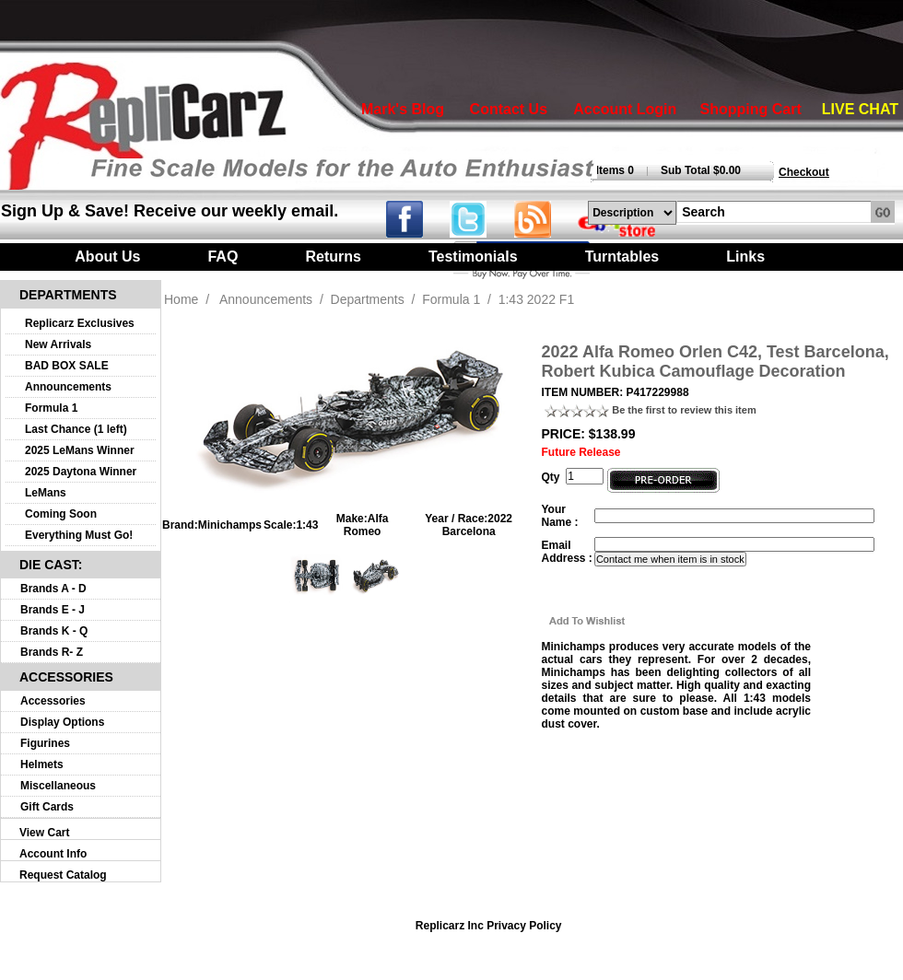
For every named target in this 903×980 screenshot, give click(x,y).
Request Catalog (63, 875)
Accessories (53, 700)
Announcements (68, 386)
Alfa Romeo (366, 525)
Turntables (622, 256)
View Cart (44, 832)
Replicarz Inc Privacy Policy (489, 925)
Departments (368, 299)
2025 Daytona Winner (80, 471)
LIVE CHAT (860, 109)
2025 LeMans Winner (80, 450)
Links (745, 256)
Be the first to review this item (684, 409)
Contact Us (508, 109)
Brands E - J (52, 609)
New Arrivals (58, 344)
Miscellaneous (58, 785)
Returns (332, 256)
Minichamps (230, 525)
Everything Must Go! (79, 535)
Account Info (53, 853)
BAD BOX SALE (67, 365)
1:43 (307, 525)
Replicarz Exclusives (80, 323)
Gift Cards (47, 806)
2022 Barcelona (477, 525)
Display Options (62, 722)
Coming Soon (61, 514)
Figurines (45, 743)
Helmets (42, 764)
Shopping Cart (751, 109)
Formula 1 (51, 408)
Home (181, 299)
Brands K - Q (54, 630)
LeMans (45, 492)
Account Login (624, 109)
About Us (107, 256)
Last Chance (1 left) (76, 429)
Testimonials (473, 256)
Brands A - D (53, 588)
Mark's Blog (402, 109)
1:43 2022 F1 (536, 299)
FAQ (222, 256)
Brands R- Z (51, 652)
